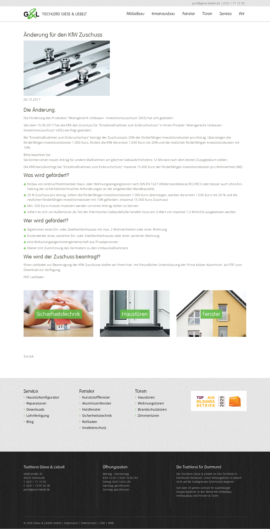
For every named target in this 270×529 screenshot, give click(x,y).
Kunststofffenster (96, 397)
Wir (242, 13)
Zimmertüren (148, 415)
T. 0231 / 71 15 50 (35, 481)
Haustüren (146, 397)
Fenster (188, 13)
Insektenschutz (94, 427)
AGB (102, 523)
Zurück (29, 356)
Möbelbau (135, 13)
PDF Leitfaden (34, 277)
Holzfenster (91, 409)
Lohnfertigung (37, 415)
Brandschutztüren (152, 409)
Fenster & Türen (208, 495)
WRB (111, 523)
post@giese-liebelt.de (206, 3)
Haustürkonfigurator (42, 397)
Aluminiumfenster (96, 403)
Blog (30, 421)
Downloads (35, 409)
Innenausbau (163, 13)
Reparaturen (36, 403)
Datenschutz (88, 523)
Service (226, 13)
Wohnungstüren (151, 403)
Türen (207, 13)
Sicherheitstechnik (97, 415)
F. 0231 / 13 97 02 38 (37, 485)
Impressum (71, 523)
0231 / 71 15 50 (234, 3)
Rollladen (89, 421)
